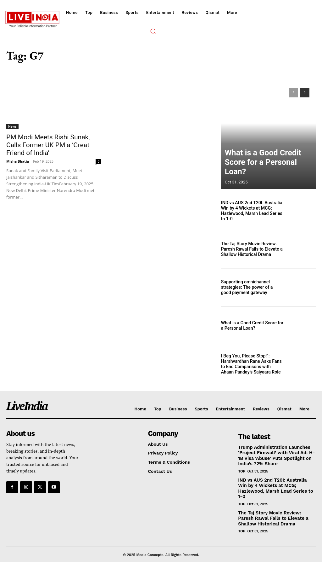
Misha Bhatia (17, 161)
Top (241, 470)
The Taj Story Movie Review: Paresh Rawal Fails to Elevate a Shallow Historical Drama (249, 249)
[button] (153, 31)
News (12, 126)
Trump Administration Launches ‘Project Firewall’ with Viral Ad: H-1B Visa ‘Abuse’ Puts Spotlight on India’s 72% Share (275, 455)
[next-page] (304, 92)
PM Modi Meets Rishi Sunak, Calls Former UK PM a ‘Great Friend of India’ (48, 145)
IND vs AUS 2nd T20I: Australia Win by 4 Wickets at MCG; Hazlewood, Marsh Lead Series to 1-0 (251, 211)
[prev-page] (293, 92)
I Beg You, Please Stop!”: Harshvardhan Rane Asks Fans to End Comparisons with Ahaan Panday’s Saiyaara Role (251, 364)
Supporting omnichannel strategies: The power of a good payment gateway (250, 287)
